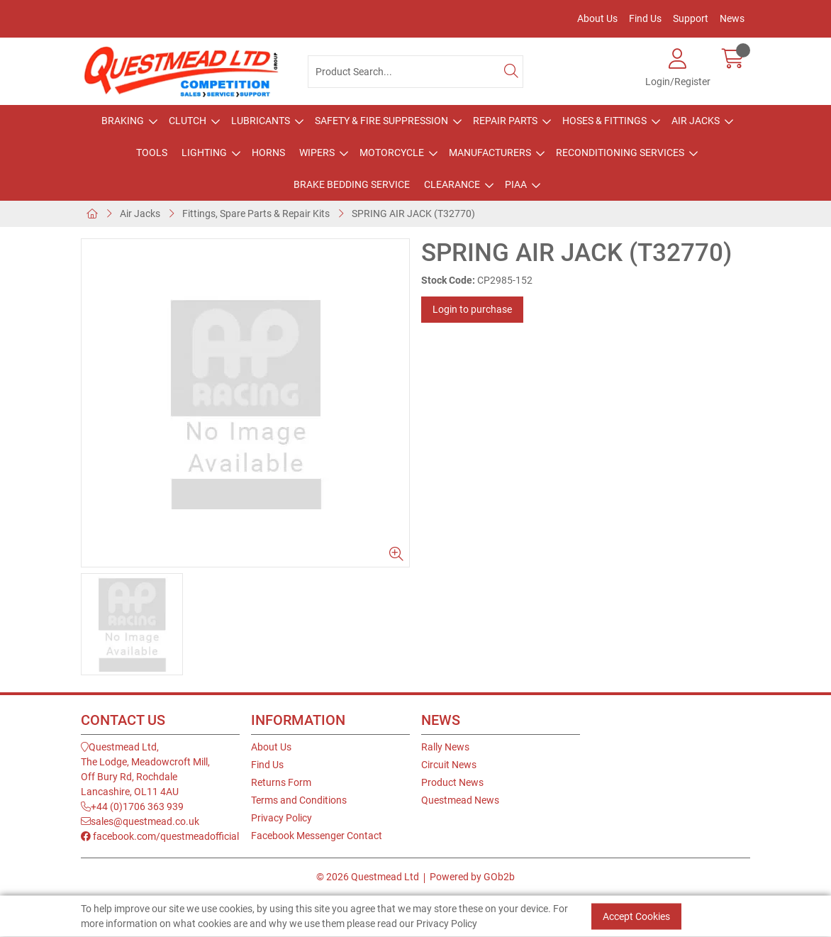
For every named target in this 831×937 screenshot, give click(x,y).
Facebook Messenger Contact (316, 835)
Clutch (187, 120)
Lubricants (260, 120)
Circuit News (448, 764)
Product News (452, 782)
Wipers (317, 152)
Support (690, 18)
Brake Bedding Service (352, 184)
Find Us (645, 18)
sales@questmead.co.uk (140, 821)
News (732, 18)
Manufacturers (490, 152)
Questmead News (460, 800)
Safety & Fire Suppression (381, 120)
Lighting (204, 152)
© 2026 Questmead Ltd (367, 876)
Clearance (452, 184)
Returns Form (281, 782)
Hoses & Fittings (604, 120)
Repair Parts (505, 120)
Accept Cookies (636, 916)
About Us (597, 18)
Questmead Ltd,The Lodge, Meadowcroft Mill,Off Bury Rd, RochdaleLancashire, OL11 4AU (145, 769)
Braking (122, 120)
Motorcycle (391, 152)
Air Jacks (695, 120)
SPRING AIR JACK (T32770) (413, 213)
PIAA (516, 184)
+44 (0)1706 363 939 (132, 806)
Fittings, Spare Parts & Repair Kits (256, 213)
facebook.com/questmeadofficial (160, 836)
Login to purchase (472, 309)
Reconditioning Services (620, 152)
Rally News (445, 747)
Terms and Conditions (299, 800)
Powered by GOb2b (472, 876)
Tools (151, 152)
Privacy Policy (281, 818)
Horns (268, 152)
